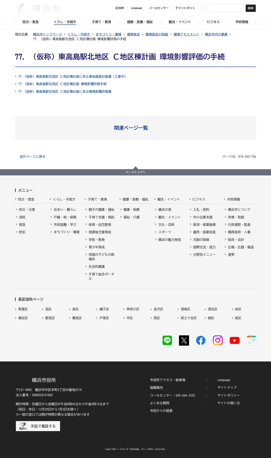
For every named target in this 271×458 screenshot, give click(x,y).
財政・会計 (236, 239)
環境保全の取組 (157, 34)
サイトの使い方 (228, 403)
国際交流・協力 (204, 247)
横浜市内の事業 (216, 34)
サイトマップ (227, 387)
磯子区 (104, 309)
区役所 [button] (120, 8)
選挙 (231, 254)
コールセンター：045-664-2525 (172, 395)
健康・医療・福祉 (135, 199)
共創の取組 (201, 239)
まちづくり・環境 (109, 34)
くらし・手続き (79, 34)
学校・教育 (97, 239)
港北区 (213, 309)
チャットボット (185, 8)
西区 (157, 318)
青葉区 (23, 309)
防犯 (22, 232)
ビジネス (198, 199)
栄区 (238, 309)
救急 (22, 224)
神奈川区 (133, 309)
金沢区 (158, 309)
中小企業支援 (203, 217)
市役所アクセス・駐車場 (167, 380)
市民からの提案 (161, 410)
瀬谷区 (23, 318)
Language (223, 380)
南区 (238, 318)
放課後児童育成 (100, 232)
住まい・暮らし (65, 209)
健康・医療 (132, 209)
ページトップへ (135, 172)
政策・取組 (236, 217)
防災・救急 (26, 199)
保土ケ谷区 (189, 318)
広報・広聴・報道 (241, 247)
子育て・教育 (97, 199)
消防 (22, 217)
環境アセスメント (186, 34)
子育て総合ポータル (101, 276)
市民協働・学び (65, 224)
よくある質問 (159, 403)
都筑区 (50, 318)
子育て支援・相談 (101, 217)
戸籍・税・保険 (65, 217)
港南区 (185, 309)
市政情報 (233, 199)
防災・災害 (27, 209)
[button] (135, 128)
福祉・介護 (132, 217)
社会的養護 (97, 266)
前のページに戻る (33, 156)
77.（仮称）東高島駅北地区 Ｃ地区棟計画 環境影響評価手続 (62, 83)
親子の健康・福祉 (101, 209)
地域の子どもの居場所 (101, 257)
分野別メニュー (204, 254)
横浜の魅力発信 (169, 239)
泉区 (75, 309)
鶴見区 (77, 318)
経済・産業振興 (204, 224)
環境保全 (133, 34)
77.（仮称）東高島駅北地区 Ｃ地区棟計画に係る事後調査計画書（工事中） (73, 76)
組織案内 (156, 387)
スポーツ (164, 232)
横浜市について (239, 209)
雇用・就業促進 (204, 232)
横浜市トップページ (47, 34)
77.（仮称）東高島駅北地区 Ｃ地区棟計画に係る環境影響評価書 (64, 91)
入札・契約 (201, 209)
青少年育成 (97, 247)
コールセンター (159, 8)
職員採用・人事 (239, 232)
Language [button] (136, 8)
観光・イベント (168, 199)
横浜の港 (164, 209)
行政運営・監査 (239, 224)
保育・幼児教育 (100, 224)
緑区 (211, 318)
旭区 (48, 309)
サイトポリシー (228, 395)
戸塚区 (104, 318)
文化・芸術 (166, 224)
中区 (130, 318)
